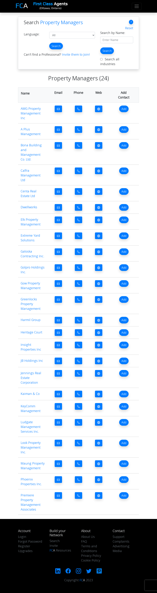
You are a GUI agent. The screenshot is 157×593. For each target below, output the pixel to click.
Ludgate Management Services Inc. (30, 427)
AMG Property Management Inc (31, 113)
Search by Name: (112, 33)
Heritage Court (31, 332)
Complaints (121, 541)
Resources (60, 550)
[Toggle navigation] (137, 6)
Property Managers (61, 22)
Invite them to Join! (76, 54)
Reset (129, 28)
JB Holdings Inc (32, 360)
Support (118, 537)
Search (56, 46)
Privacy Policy (91, 555)
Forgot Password (30, 541)
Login (22, 537)
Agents (50, 3)
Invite (54, 545)
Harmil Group (30, 320)
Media (117, 551)
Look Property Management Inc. (31, 447)
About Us (88, 537)
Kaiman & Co (30, 394)
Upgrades (25, 551)
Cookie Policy (90, 560)
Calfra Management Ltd (30, 175)
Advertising (121, 546)
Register (24, 546)
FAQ (84, 541)
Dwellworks (29, 207)
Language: (31, 34)
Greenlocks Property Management (30, 304)
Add (123, 109)
